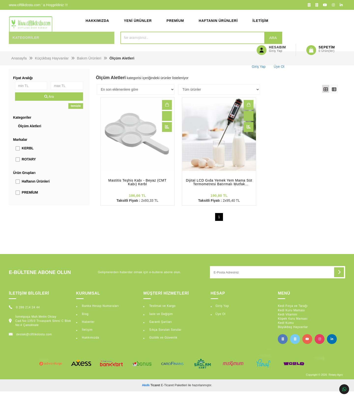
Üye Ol (220, 321)
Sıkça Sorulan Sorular (164, 337)
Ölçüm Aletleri (29, 134)
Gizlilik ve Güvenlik (162, 345)
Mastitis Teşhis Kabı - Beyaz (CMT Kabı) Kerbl (137, 190)
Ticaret (151, 393)
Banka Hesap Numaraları (100, 313)
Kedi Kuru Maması (291, 318)
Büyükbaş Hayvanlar (293, 334)
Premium (175, 25)
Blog (84, 321)
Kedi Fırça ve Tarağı (293, 313)
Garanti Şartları (160, 329)
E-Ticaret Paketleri (174, 393)
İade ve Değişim (160, 321)
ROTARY (29, 167)
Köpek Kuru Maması (293, 326)
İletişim (260, 25)
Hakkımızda (97, 25)
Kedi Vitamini (287, 322)
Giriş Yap (222, 313)
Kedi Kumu (286, 330)
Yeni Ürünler (138, 25)
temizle (76, 113)
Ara (231, 45)
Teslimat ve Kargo (162, 313)
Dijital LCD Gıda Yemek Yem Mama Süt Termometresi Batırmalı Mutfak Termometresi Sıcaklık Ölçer (219, 190)
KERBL (27, 156)
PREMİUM (30, 200)
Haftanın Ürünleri (218, 25)
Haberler (88, 329)
